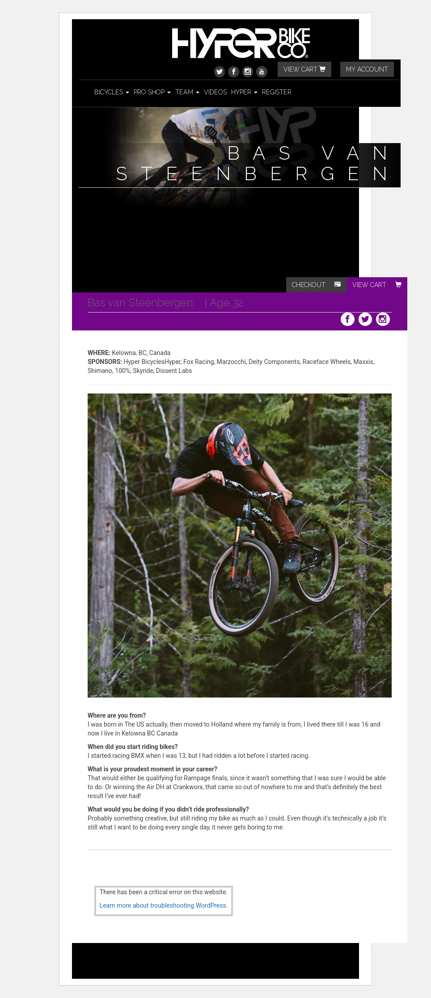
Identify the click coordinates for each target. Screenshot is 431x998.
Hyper (244, 92)
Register (277, 92)
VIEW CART (304, 69)
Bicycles (111, 92)
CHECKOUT (316, 284)
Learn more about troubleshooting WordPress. (164, 905)
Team (187, 92)
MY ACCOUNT (367, 69)
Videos (215, 92)
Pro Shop (152, 92)
